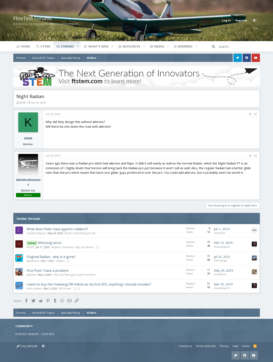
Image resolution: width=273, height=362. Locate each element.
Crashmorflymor (36, 233)
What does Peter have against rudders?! (57, 229)
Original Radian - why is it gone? (51, 256)
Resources (131, 46)
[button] (78, 46)
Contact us (185, 346)
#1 (255, 114)
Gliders (60, 261)
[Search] (239, 46)
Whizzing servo (49, 243)
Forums (67, 46)
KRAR (22, 102)
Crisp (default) (27, 346)
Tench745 (219, 233)
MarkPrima (32, 261)
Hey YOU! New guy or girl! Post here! (74, 274)
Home (25, 46)
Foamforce (220, 274)
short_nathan (34, 288)
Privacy (224, 346)
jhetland (31, 274)
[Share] (250, 114)
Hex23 (30, 247)
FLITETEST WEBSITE (27, 334)
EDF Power (65, 288)
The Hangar (220, 260)
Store (45, 46)
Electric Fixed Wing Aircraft (80, 233)
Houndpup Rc (222, 247)
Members (185, 46)
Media (159, 46)
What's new (98, 46)
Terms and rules (206, 346)
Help (235, 346)
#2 (255, 155)
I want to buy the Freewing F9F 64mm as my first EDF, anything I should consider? (88, 284)
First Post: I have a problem (47, 270)
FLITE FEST (48, 334)
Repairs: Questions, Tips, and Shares (73, 247)
